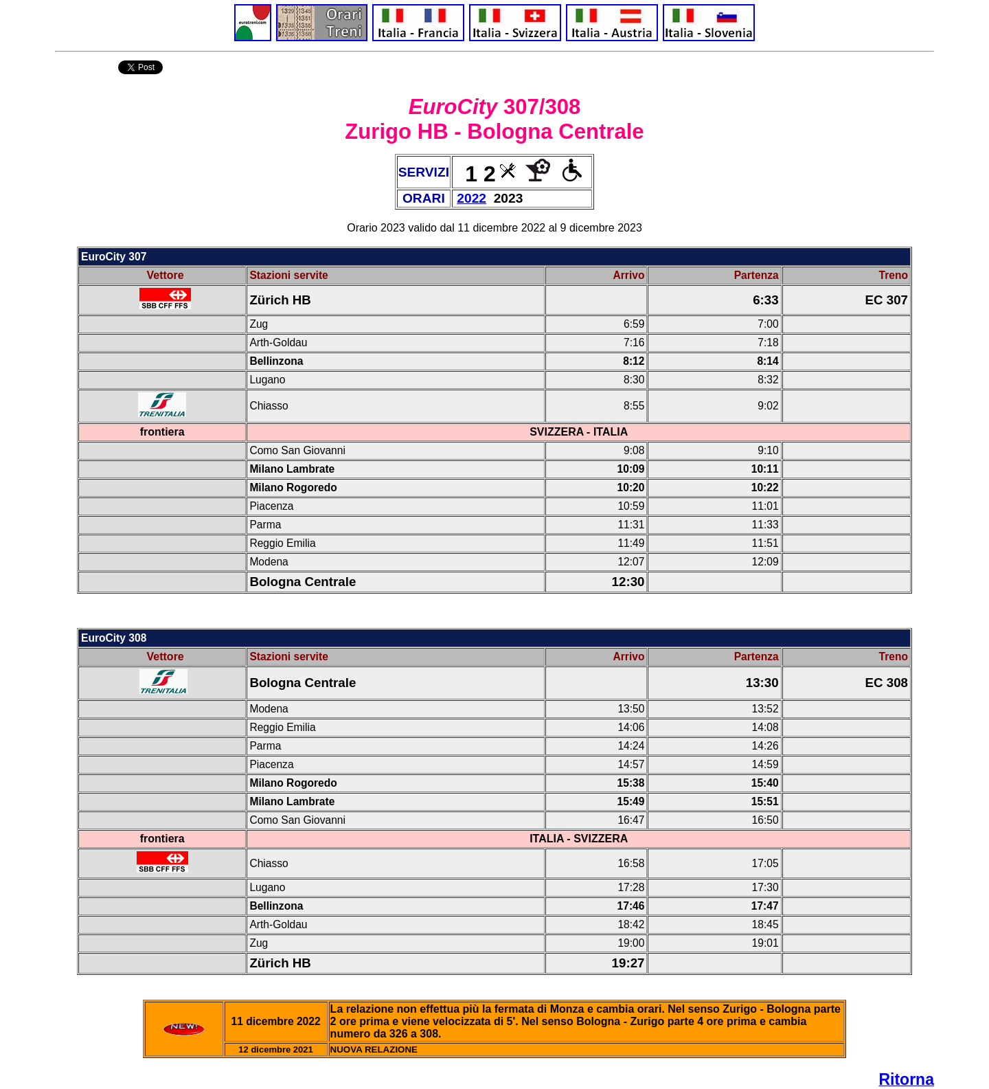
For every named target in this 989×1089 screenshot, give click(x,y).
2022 (471, 198)
